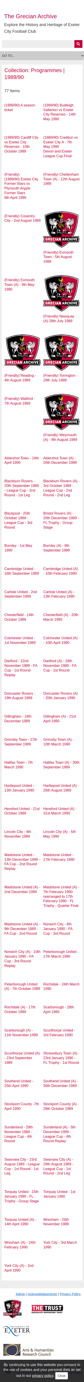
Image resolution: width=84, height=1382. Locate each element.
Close (62, 1376)
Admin (20, 1294)
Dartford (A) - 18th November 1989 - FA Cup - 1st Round (59, 665)
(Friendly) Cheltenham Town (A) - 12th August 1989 (61, 179)
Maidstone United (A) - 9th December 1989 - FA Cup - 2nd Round (22, 928)
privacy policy (42, 1376)
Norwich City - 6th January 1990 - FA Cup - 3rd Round (57, 928)
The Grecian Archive (30, 16)
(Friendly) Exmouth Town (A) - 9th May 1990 (19, 284)
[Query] (42, 44)
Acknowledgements (42, 1294)
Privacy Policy (70, 1294)
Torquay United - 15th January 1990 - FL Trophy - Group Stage (21, 1196)
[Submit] (78, 44)
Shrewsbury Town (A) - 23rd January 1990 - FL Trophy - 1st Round (61, 1057)
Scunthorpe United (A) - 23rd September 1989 (22, 1057)
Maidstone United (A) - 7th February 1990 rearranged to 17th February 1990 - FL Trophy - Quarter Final (61, 896)
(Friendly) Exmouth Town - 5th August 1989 (58, 257)
